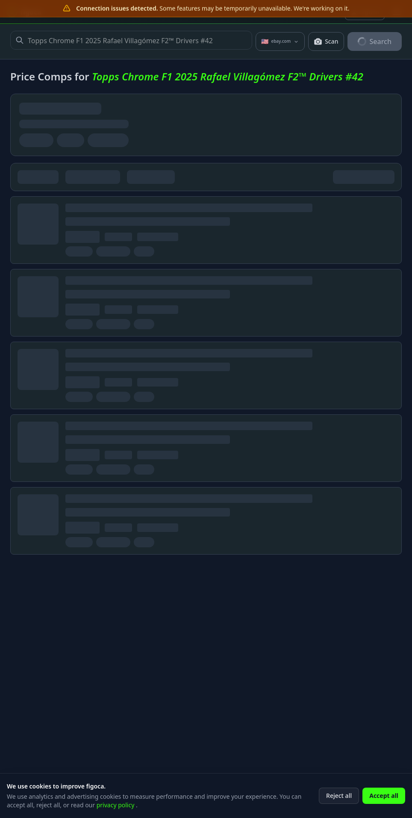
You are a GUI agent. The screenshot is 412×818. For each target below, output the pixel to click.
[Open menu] (396, 12)
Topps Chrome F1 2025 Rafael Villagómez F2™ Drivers (131, 40)
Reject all (339, 807)
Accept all (383, 807)
